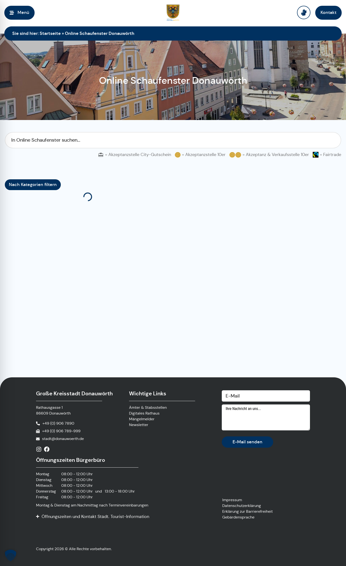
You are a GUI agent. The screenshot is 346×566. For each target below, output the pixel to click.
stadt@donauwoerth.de (63, 438)
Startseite (50, 33)
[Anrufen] (55, 423)
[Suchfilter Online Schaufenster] (173, 140)
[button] (10, 555)
